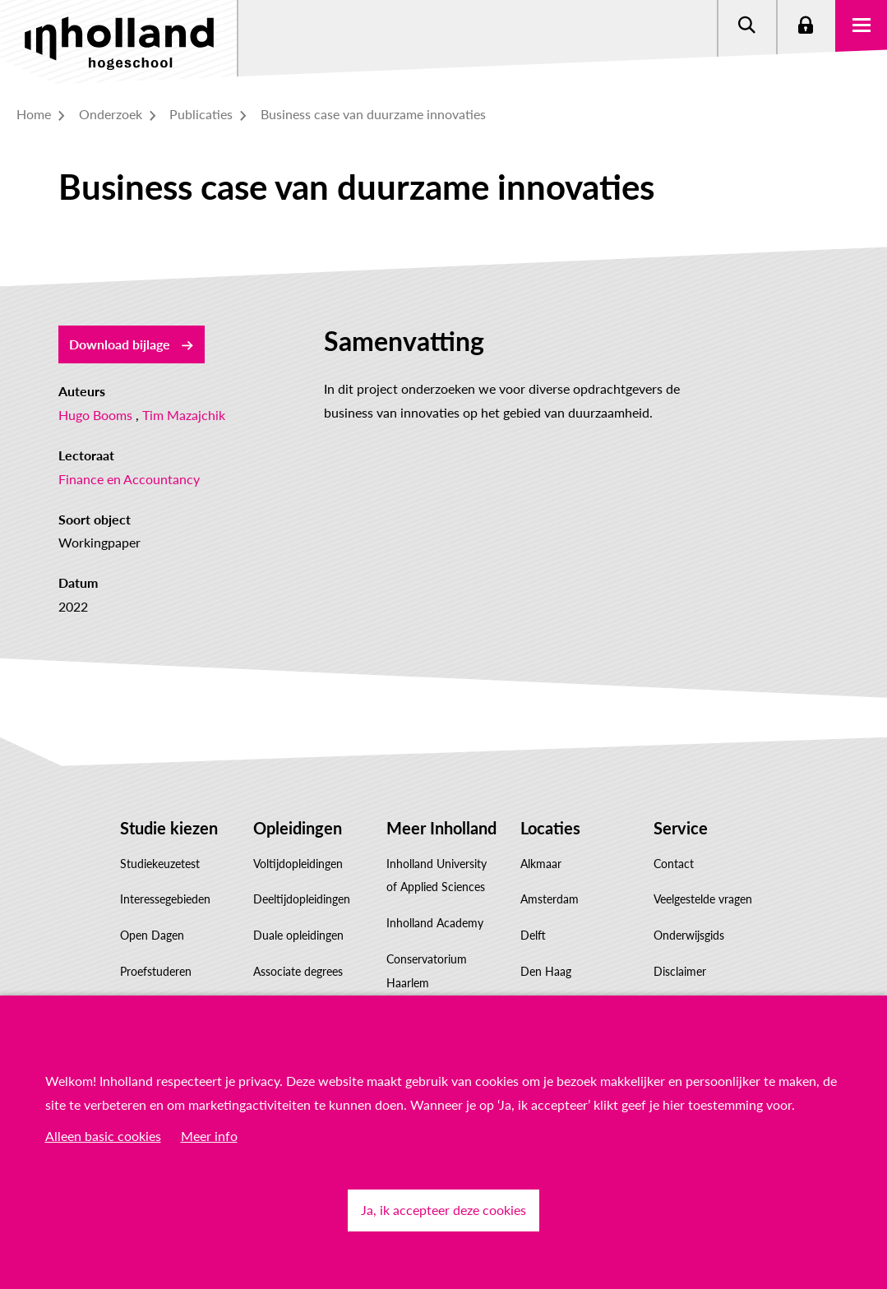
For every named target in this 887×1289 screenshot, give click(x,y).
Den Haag (545, 971)
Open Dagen (152, 935)
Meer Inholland (441, 828)
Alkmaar (540, 864)
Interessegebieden (165, 899)
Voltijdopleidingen (298, 864)
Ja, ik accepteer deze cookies (443, 1209)
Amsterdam (549, 899)
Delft (533, 935)
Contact (674, 864)
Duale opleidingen (298, 935)
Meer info (209, 1135)
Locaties (550, 828)
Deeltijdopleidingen (301, 899)
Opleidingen (297, 828)
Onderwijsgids (689, 935)
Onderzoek (119, 114)
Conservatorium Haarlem (426, 971)
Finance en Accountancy (129, 479)
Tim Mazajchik (183, 415)
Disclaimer (680, 971)
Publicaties (210, 114)
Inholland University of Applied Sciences (436, 875)
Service (681, 828)
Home (42, 114)
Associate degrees (298, 971)
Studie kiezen (169, 828)
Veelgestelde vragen (703, 899)
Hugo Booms (95, 415)
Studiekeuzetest (160, 864)
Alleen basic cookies (103, 1135)
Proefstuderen (156, 971)
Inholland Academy (434, 923)
